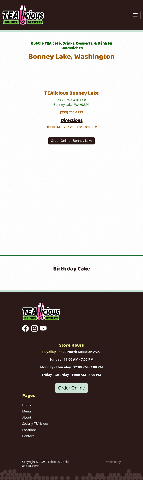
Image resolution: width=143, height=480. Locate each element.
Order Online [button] (71, 388)
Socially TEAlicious (35, 423)
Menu (26, 411)
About (26, 417)
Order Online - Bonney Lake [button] (71, 140)
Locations (29, 430)
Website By (113, 462)
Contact (28, 436)
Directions (72, 120)
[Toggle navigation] (135, 15)
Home (27, 405)
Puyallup (49, 352)
